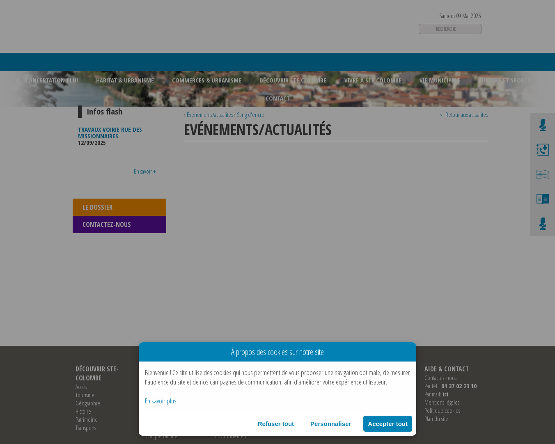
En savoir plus (161, 400)
